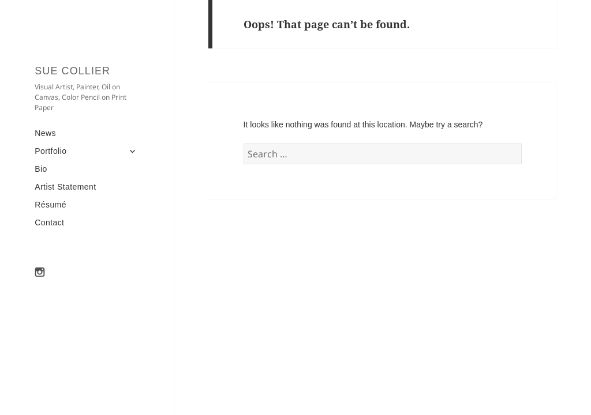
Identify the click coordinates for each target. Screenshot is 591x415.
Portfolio (50, 151)
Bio (41, 168)
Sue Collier (72, 71)
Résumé (50, 204)
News (45, 133)
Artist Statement (65, 186)
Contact (49, 222)
